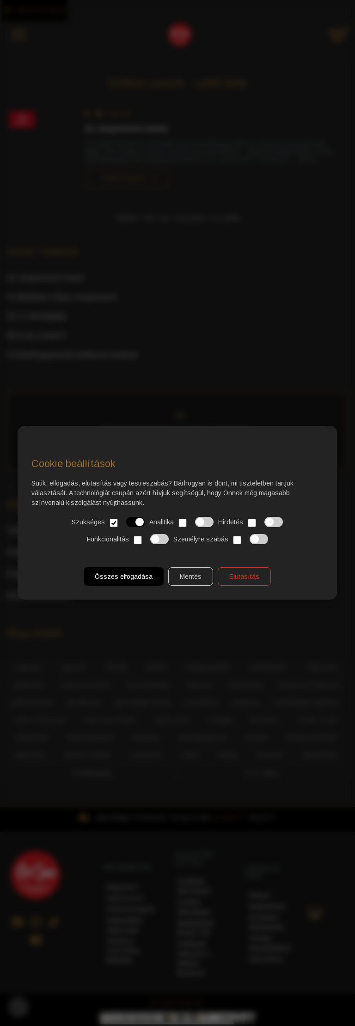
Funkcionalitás (128, 533)
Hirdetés (251, 517)
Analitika (182, 517)
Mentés (191, 568)
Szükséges (108, 517)
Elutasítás (245, 568)
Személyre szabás (220, 533)
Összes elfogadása (124, 568)
